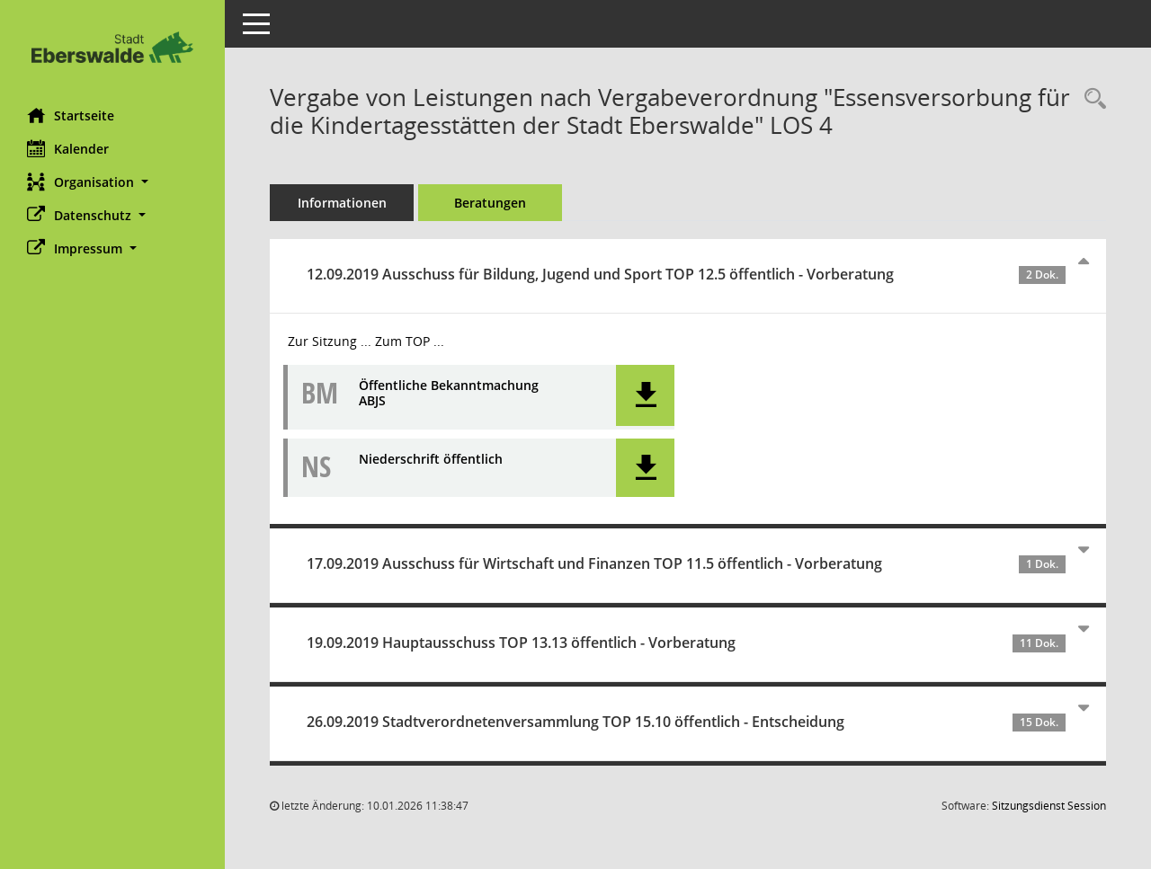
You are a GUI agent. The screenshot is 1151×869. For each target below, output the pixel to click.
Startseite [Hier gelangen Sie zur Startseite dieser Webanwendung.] (70, 115)
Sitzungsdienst (1049, 805)
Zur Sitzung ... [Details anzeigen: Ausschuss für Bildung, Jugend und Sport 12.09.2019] (329, 341)
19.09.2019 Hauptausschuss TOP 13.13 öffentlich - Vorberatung (686, 642)
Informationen (342, 202)
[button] (112, 182)
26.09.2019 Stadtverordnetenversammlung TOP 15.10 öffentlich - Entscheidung (686, 722)
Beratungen (490, 202)
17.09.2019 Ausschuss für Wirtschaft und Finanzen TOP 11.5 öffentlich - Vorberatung (686, 563)
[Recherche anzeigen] (1090, 99)
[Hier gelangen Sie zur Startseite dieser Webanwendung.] (112, 47)
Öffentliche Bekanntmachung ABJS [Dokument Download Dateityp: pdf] (449, 393)
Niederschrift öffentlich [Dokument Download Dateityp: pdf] (431, 459)
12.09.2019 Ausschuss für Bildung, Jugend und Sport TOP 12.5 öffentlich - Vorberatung (686, 274)
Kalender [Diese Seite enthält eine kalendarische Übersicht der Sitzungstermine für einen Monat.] (68, 148)
